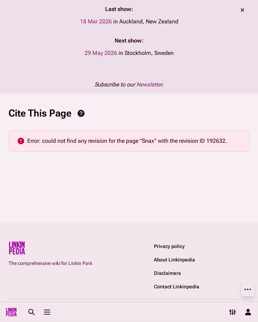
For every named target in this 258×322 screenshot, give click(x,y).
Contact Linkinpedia (176, 286)
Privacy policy (169, 246)
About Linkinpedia (174, 259)
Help (81, 113)
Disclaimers (167, 273)
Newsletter (149, 84)
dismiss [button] (242, 10)
